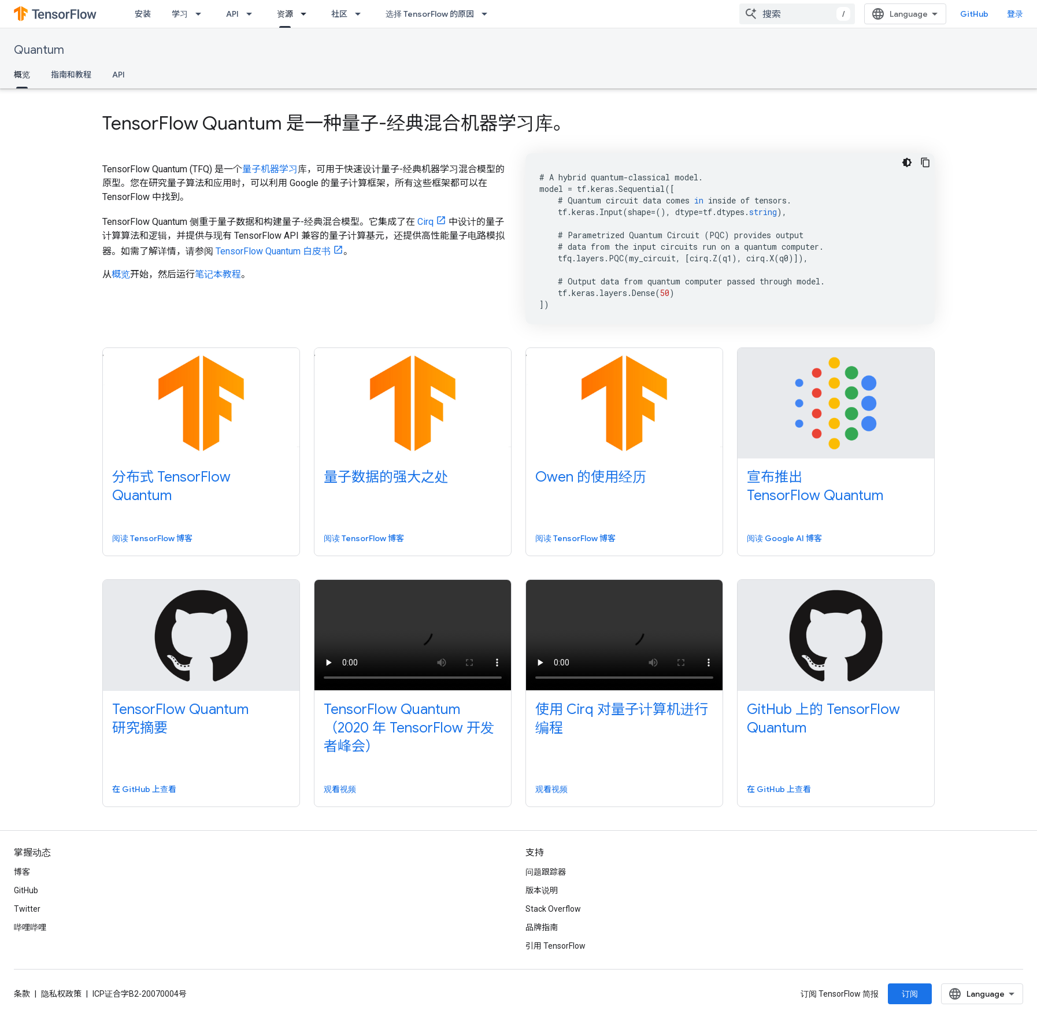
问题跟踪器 (545, 871)
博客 (22, 871)
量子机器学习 (270, 169)
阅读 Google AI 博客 (784, 538)
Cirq (425, 221)
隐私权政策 (61, 993)
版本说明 (541, 890)
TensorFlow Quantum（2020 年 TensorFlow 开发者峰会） (409, 728)
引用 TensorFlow (555, 945)
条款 (22, 993)
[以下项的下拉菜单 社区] (361, 14)
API (232, 14)
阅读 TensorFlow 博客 (152, 538)
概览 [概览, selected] (22, 74)
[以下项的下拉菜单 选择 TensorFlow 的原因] (488, 14)
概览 (121, 274)
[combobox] (797, 13)
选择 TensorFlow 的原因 (430, 14)
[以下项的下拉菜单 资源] (307, 14)
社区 (339, 14)
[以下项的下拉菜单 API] (252, 14)
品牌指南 (541, 927)
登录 (1015, 14)
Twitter (27, 908)
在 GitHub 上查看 (144, 789)
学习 (180, 14)
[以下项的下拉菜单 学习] (202, 14)
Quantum (39, 50)
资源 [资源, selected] (285, 14)
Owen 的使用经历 (590, 477)
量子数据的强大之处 (386, 477)
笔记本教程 (218, 274)
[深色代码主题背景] (907, 162)
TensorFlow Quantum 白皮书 (273, 251)
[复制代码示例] (925, 162)
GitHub (974, 14)
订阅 (910, 994)
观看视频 (340, 789)
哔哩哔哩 (30, 927)
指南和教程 (71, 74)
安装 (143, 14)
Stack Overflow (553, 908)
